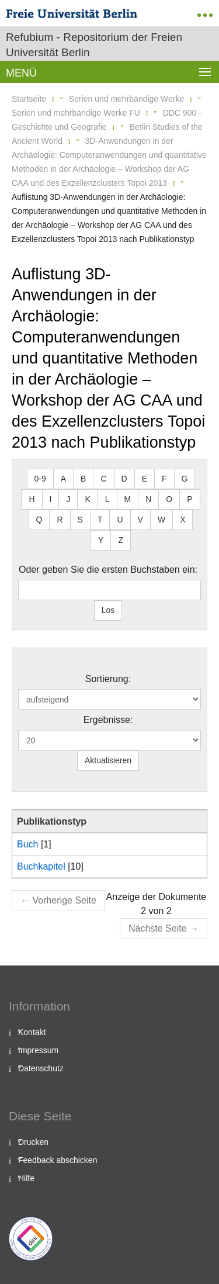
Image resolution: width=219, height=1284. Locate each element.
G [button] (185, 478)
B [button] (83, 478)
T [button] (100, 519)
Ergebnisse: (108, 720)
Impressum (38, 1050)
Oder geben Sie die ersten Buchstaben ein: (108, 569)
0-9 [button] (40, 478)
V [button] (140, 519)
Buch (27, 844)
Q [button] (39, 519)
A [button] (63, 478)
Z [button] (120, 540)
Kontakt (32, 1032)
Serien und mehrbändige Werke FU (76, 112)
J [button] (68, 499)
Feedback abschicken (57, 1160)
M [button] (127, 499)
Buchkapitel (41, 866)
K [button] (87, 499)
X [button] (182, 519)
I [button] (51, 499)
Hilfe (26, 1178)
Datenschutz (41, 1068)
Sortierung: (108, 679)
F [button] (164, 478)
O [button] (169, 499)
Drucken (33, 1142)
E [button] (144, 478)
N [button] (148, 499)
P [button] (189, 499)
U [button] (120, 519)
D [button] (124, 478)
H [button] (31, 499)
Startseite (29, 98)
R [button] (59, 519)
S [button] (80, 519)
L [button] (107, 499)
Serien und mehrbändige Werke (126, 98)
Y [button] (100, 540)
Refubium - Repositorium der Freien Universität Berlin (94, 44)
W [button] (161, 519)
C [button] (103, 478)
